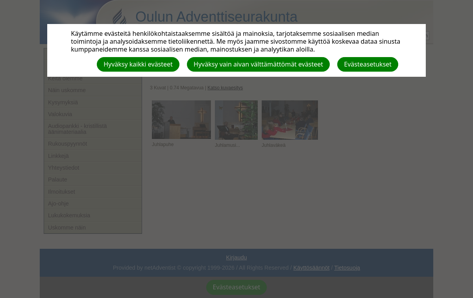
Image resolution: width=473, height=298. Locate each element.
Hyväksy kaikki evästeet (138, 64)
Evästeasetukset (368, 64)
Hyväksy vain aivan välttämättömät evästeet (258, 64)
